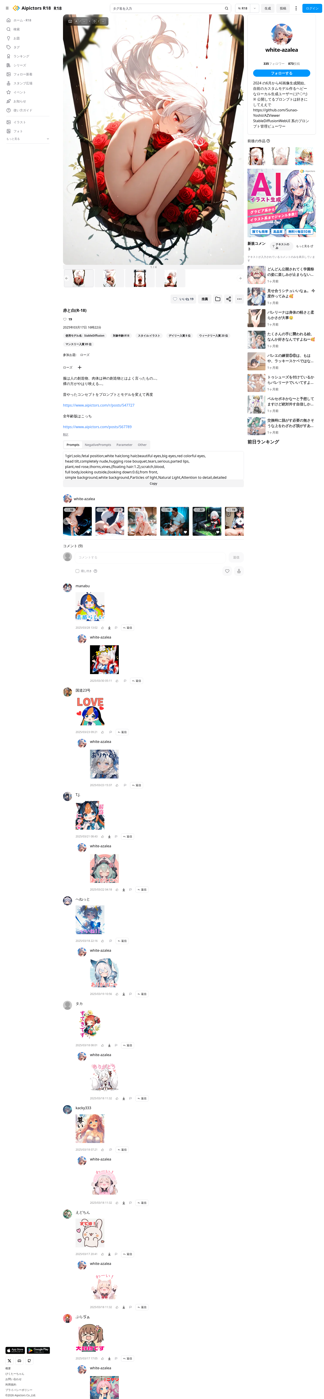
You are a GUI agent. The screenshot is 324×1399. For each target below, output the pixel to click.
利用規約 (10, 1384)
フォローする (281, 73)
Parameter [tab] (125, 445)
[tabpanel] (153, 469)
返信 (127, 628)
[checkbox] (77, 571)
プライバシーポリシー (18, 1390)
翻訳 (65, 434)
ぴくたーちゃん (14, 1374)
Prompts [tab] (73, 445)
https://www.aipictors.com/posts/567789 (97, 426)
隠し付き (86, 571)
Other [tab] (142, 445)
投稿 (283, 8)
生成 (268, 8)
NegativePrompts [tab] (98, 445)
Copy (153, 483)
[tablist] (106, 444)
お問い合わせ (13, 1379)
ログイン (312, 8)
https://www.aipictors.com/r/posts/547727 (99, 405)
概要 (8, 1368)
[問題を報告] (116, 628)
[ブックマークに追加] (217, 299)
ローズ (85, 355)
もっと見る (304, 246)
